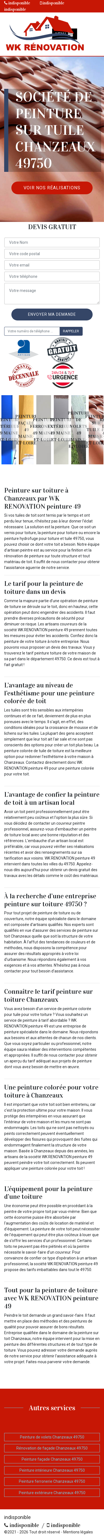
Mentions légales (78, 1532)
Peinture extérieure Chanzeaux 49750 (52, 1493)
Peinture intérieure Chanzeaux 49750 (52, 1470)
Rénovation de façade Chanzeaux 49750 (52, 1448)
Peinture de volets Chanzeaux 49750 (52, 1437)
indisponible (17, 3)
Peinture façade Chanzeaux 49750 (52, 1459)
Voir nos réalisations (52, 187)
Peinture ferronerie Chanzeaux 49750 (52, 1481)
